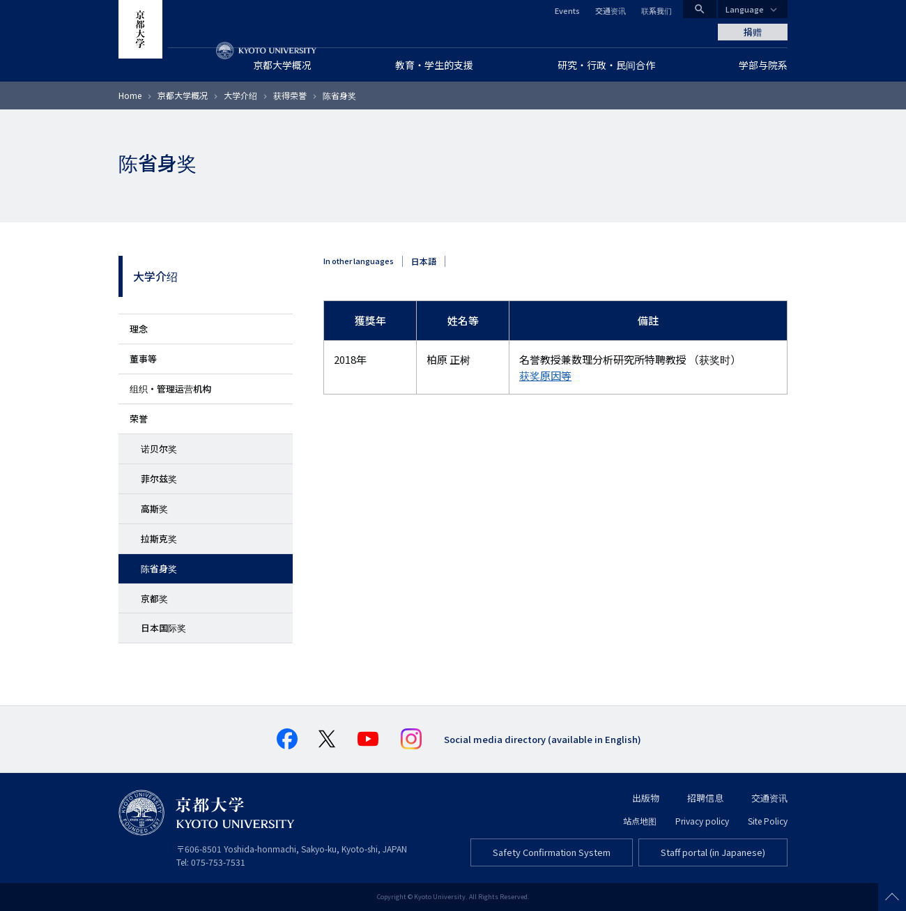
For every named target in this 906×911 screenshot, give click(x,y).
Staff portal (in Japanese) (713, 852)
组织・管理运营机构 (170, 388)
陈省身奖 (159, 568)
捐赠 (753, 31)
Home (129, 95)
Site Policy (768, 821)
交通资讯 (610, 10)
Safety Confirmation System (552, 852)
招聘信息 (705, 797)
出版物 (645, 797)
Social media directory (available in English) (542, 739)
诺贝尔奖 (159, 448)
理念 (139, 328)
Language (744, 9)
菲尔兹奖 (159, 478)
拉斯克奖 (159, 538)
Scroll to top (892, 897)
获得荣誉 (290, 95)
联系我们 (656, 10)
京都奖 (154, 598)
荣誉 (139, 418)
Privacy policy (702, 821)
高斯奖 (154, 508)
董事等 (143, 358)
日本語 (423, 261)
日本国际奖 (163, 627)
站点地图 (640, 821)
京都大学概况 (183, 95)
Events (567, 10)
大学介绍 (240, 95)
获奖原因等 (545, 375)
